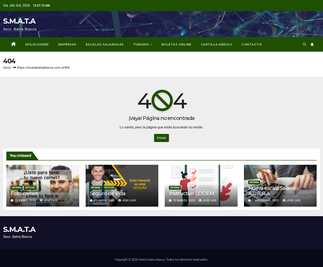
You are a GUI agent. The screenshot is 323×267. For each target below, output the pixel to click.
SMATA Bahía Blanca (151, 259)
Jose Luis (49, 200)
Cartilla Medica (216, 44)
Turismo (141, 44)
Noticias (30, 187)
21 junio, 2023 (104, 200)
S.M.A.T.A (19, 21)
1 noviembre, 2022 (266, 200)
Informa (16, 187)
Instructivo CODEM (191, 193)
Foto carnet (24, 193)
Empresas (67, 44)
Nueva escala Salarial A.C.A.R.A (272, 190)
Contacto (251, 44)
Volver (161, 138)
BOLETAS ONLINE (176, 44)
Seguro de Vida (107, 193)
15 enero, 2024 (26, 200)
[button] (304, 44)
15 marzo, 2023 (184, 200)
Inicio (7, 68)
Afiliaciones (37, 44)
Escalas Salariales (105, 44)
